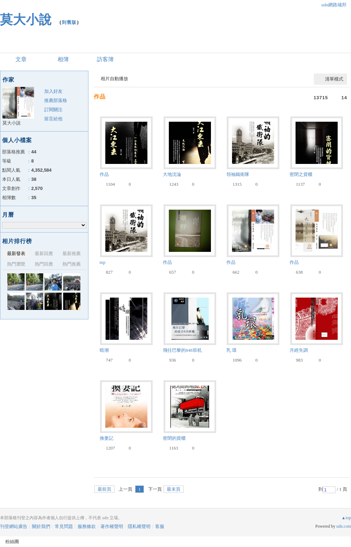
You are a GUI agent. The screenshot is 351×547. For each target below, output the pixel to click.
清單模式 (334, 79)
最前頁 (104, 489)
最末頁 (173, 489)
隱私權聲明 (139, 526)
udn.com (343, 526)
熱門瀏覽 (16, 264)
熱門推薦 (71, 264)
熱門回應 (44, 264)
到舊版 (69, 22)
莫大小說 (26, 19)
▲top (346, 517)
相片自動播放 (114, 78)
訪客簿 (105, 59)
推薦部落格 (55, 100)
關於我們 (41, 526)
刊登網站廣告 (13, 526)
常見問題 (64, 526)
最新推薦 (71, 253)
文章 (21, 59)
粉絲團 (12, 541)
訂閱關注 (53, 109)
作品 (100, 97)
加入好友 (53, 91)
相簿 (63, 59)
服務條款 (87, 526)
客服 (159, 526)
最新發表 (16, 253)
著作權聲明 (111, 526)
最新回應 (44, 253)
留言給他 (53, 118)
